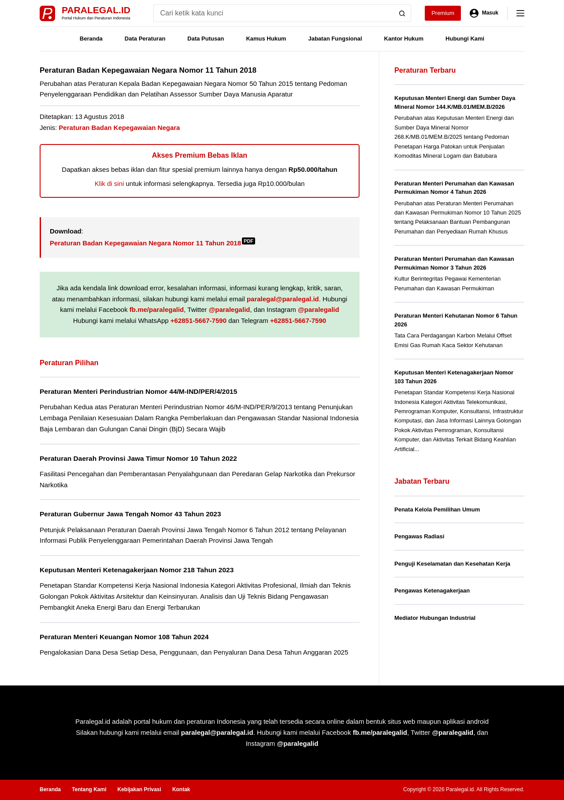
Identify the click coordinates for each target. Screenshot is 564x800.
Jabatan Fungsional (335, 38)
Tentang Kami (89, 789)
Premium (442, 13)
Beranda (91, 38)
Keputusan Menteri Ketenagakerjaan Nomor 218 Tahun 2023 (137, 570)
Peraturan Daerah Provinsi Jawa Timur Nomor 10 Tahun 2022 (138, 458)
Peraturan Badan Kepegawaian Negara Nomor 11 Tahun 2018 (152, 243)
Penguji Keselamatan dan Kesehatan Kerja (452, 563)
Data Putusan (205, 38)
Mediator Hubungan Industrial (434, 618)
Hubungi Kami (464, 38)
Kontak (181, 789)
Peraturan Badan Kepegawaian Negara (119, 127)
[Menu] (520, 13)
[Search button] (402, 13)
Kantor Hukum (404, 38)
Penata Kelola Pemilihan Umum (437, 509)
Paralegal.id (96, 10)
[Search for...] (273, 13)
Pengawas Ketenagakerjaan (432, 590)
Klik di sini (109, 183)
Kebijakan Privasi (139, 789)
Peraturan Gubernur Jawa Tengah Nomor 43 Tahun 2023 (130, 514)
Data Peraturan (145, 38)
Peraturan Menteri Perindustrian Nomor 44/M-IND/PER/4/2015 (138, 391)
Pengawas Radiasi (419, 536)
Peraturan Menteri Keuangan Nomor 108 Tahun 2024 (124, 637)
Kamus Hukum (266, 38)
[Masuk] (484, 13)
